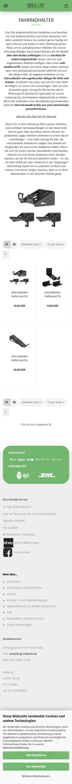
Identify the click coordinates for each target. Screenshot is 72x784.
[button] (7, 244)
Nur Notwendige (36, 766)
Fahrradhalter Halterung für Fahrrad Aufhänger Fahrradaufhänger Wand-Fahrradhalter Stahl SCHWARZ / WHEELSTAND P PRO (19, 294)
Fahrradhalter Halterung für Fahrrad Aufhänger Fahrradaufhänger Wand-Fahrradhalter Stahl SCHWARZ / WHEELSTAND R (19, 358)
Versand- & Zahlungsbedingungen (27, 600)
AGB (9, 612)
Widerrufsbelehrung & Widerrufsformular (31, 606)
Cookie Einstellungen (19, 625)
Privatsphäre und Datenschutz (25, 618)
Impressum (13, 581)
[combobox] (31, 244)
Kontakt (11, 594)
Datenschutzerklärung (15, 747)
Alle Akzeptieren (36, 755)
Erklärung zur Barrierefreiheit (24, 587)
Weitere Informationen (36, 776)
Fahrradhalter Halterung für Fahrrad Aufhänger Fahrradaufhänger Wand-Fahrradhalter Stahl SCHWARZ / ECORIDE (53, 294)
